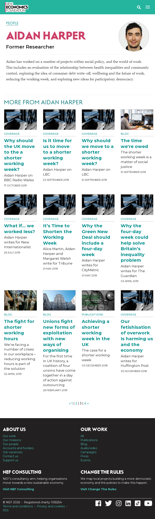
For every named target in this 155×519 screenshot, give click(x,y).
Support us (10, 460)
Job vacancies (12, 452)
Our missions (12, 440)
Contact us (10, 456)
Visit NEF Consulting (18, 489)
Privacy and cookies (51, 506)
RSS (6, 510)
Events (85, 460)
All (82, 436)
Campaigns (88, 452)
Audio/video (89, 448)
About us (14, 429)
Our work (9, 436)
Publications (92, 314)
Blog (125, 133)
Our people (11, 444)
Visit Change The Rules (98, 489)
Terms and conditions (18, 506)
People (12, 23)
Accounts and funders (18, 448)
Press (84, 456)
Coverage (12, 133)
